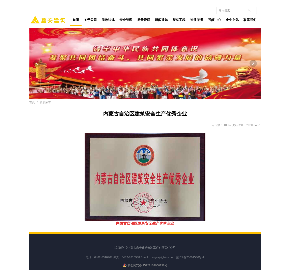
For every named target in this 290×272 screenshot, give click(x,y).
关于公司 (91, 20)
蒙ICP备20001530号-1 (190, 257)
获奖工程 (179, 20)
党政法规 (108, 20)
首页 (76, 20)
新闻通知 (162, 20)
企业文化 (232, 20)
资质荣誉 (196, 20)
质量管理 (144, 20)
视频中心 (214, 20)
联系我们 (249, 20)
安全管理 (126, 20)
